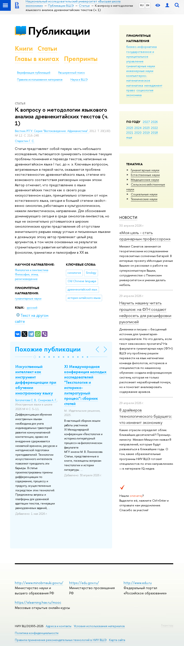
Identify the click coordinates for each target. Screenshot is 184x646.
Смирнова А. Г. (47, 400)
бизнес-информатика (141, 46)
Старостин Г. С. (24, 141)
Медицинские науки (145, 179)
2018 (154, 132)
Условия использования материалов (99, 626)
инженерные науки (139, 71)
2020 (138, 132)
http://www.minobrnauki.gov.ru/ (39, 582)
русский (32, 308)
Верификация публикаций (33, 73)
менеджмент (153, 85)
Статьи (47, 48)
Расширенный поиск (71, 73)
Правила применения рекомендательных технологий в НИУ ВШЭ (61, 640)
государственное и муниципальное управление (140, 56)
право (130, 90)
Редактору (167, 625)
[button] (34, 357)
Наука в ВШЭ (78, 80)
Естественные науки (145, 175)
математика (134, 85)
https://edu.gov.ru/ (84, 582)
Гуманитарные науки (145, 170)
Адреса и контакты (58, 626)
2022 (154, 128)
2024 (138, 128)
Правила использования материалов (40, 80)
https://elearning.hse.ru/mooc (38, 602)
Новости (128, 217)
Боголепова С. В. (25, 400)
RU (142, 5)
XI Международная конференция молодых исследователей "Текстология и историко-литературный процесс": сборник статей (85, 385)
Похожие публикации (48, 349)
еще (129, 137)
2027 (146, 122)
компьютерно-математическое (138, 77)
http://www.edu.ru (138, 582)
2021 (129, 132)
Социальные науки (144, 194)
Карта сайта (117, 640)
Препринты (81, 59)
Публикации (59, 30)
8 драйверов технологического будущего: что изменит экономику (145, 416)
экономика (134, 95)
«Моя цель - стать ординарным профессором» (145, 235)
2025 (129, 128)
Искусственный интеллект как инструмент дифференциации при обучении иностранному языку (35, 379)
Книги (24, 48)
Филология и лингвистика (31, 270)
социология (144, 90)
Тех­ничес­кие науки (144, 199)
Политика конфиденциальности (36, 633)
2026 (154, 122)
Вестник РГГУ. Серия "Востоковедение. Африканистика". (52, 131)
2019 (146, 132)
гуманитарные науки (140, 66)
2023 (146, 128)
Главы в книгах (37, 59)
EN (147, 5)
